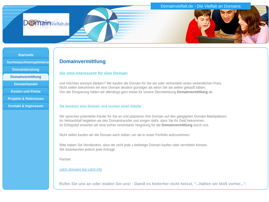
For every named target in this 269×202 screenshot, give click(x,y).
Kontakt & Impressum (25, 106)
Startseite (26, 55)
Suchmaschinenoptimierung (28, 62)
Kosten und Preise (26, 91)
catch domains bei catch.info (80, 169)
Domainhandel (25, 84)
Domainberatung (25, 70)
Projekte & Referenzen (26, 99)
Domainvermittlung (25, 77)
